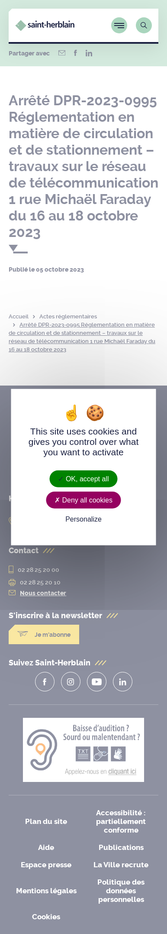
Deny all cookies (83, 500)
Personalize (83, 519)
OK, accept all (83, 479)
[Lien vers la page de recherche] (144, 25)
